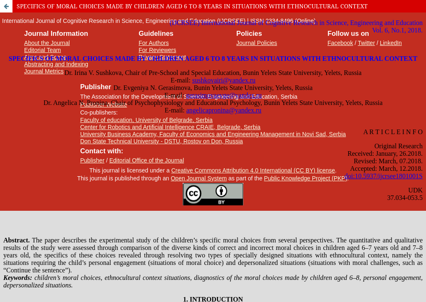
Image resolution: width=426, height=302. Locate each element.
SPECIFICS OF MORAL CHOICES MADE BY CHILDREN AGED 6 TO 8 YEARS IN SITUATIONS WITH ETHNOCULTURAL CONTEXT (192, 6)
